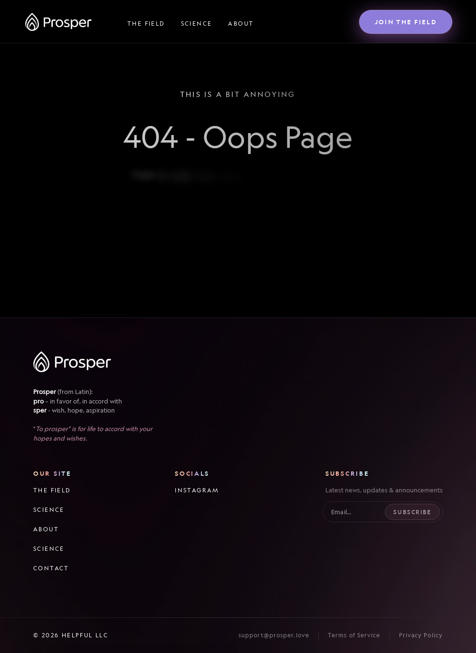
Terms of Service (354, 635)
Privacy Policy (421, 635)
